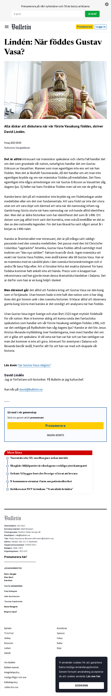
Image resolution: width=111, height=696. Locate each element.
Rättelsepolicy (11, 682)
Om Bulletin (9, 662)
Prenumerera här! (15, 557)
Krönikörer (62, 628)
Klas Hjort (8, 577)
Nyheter (7, 628)
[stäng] (107, 4)
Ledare (7, 648)
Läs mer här (93, 676)
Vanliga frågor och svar (15, 677)
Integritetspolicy (11, 672)
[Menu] (6, 26)
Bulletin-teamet (11, 667)
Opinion (61, 633)
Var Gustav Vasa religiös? (34, 365)
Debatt (7, 653)
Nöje (59, 648)
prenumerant (37, 417)
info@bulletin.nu (23, 535)
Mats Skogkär (10, 574)
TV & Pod (8, 633)
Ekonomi (8, 643)
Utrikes (7, 638)
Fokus (60, 638)
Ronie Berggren (11, 606)
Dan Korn (8, 580)
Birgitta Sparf (10, 612)
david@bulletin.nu (31, 389)
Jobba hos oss (11, 687)
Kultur (60, 643)
